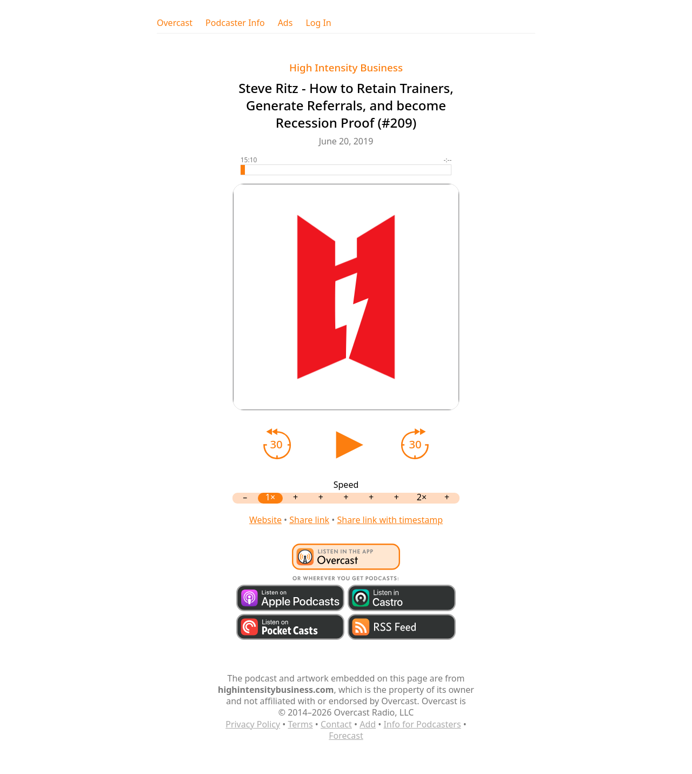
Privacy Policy (252, 724)
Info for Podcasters (422, 724)
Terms (300, 724)
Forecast (346, 736)
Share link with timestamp (390, 520)
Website (265, 520)
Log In (318, 23)
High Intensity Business (346, 67)
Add (368, 724)
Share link (309, 520)
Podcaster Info (235, 23)
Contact (336, 724)
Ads (285, 23)
